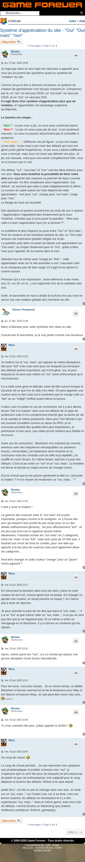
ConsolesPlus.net (34, 845)
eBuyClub (27, 847)
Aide (82, 21)
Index (72, 21)
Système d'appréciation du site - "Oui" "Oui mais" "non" (42, 33)
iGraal (55, 845)
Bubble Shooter (42, 850)
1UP (48, 845)
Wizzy (11, 345)
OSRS (58, 847)
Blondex (15, 51)
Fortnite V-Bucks (44, 847)
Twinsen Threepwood (23, 309)
